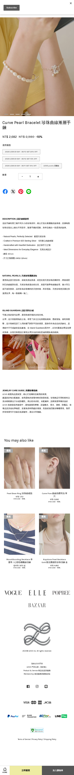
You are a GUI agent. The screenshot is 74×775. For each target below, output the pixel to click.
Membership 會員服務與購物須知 (37, 674)
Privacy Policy (37, 739)
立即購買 (26, 770)
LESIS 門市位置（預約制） (37, 667)
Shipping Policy (50, 739)
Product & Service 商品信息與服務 (37, 671)
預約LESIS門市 (37, 664)
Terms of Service (24, 739)
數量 (4, 175)
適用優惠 (6, 145)
